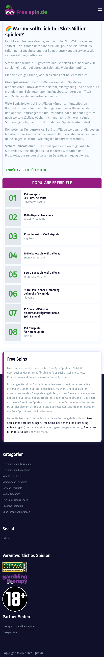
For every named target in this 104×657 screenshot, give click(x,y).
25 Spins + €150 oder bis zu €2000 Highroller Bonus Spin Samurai (41, 313)
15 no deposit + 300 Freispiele (41, 234)
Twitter (6, 538)
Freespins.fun (9, 632)
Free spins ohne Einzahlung (16, 464)
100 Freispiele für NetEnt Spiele (34, 330)
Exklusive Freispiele (12, 506)
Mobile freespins (11, 494)
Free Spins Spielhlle (13, 626)
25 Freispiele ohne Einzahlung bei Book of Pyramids (41, 291)
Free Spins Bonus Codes (15, 500)
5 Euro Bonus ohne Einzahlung (41, 272)
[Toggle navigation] (100, 10)
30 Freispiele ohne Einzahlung (41, 253)
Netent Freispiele (11, 476)
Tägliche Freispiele (12, 488)
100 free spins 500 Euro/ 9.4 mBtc (35, 196)
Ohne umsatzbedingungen (16, 512)
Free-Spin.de (35, 653)
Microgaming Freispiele (14, 482)
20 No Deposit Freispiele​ (38, 215)
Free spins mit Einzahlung (15, 470)
